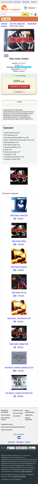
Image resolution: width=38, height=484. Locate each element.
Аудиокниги (29, 415)
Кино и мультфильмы (29, 411)
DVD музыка (16, 416)
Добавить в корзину (19, 87)
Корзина (32, 8)
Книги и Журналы (6, 430)
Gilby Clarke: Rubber (19, 241)
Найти (25, 14)
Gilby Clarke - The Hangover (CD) (19, 318)
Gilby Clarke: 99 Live (19, 292)
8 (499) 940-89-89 (26, 471)
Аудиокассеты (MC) (7, 424)
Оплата (33, 2)
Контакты (17, 2)
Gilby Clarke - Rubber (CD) (19, 344)
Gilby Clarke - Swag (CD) (19, 215)
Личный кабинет (35, 14)
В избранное (19, 91)
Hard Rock (21, 71)
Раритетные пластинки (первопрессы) (13, 427)
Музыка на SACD (18, 410)
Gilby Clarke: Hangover (19, 267)
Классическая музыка (5, 418)
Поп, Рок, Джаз (5, 415)
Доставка (26, 2)
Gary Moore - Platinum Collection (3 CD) (19, 367)
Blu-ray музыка (18, 413)
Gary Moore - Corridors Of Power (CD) (19, 393)
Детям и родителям (28, 418)
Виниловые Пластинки (4, 411)
